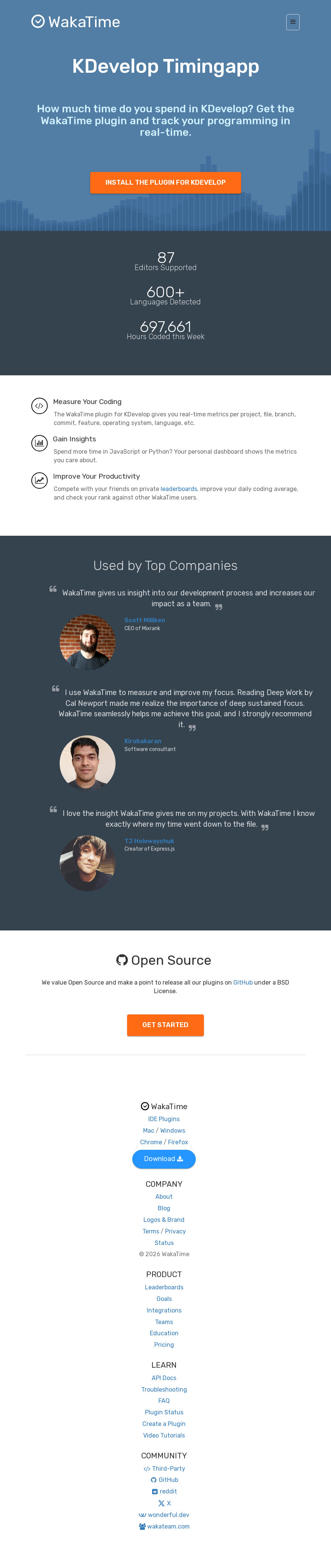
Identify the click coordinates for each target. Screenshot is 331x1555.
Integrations (164, 1310)
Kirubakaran (142, 741)
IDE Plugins (164, 1119)
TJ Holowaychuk (149, 841)
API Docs (164, 1378)
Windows (172, 1130)
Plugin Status (164, 1412)
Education (164, 1333)
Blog (164, 1208)
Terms (150, 1231)
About (164, 1196)
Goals (164, 1298)
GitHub (243, 982)
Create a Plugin (164, 1423)
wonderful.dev (164, 1514)
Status (164, 1242)
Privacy (175, 1231)
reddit (164, 1491)
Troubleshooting (164, 1389)
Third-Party (164, 1468)
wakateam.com (164, 1526)
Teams (164, 1322)
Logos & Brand (164, 1219)
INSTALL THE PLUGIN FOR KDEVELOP (165, 182)
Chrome (151, 1142)
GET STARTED (165, 1025)
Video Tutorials (164, 1435)
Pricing (164, 1344)
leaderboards (179, 488)
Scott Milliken (144, 620)
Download (163, 1159)
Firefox (178, 1142)
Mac (148, 1130)
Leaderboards (164, 1287)
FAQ (164, 1400)
